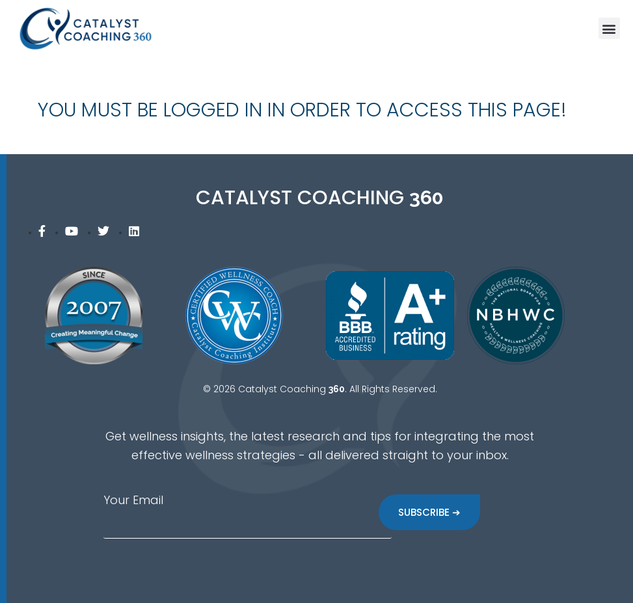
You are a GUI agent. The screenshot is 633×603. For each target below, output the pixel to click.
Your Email (133, 500)
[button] (609, 28)
